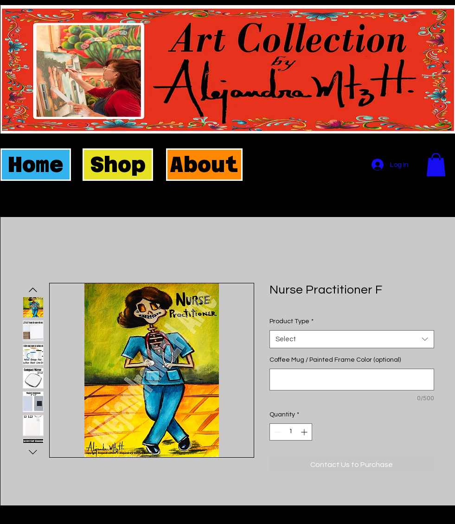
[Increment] (305, 432)
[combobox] (351, 339)
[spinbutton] (290, 432)
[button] (436, 164)
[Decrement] (276, 432)
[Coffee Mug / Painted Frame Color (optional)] (352, 379)
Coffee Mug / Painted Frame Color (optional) (335, 360)
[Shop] (118, 164)
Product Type (291, 321)
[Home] (35, 164)
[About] (204, 164)
